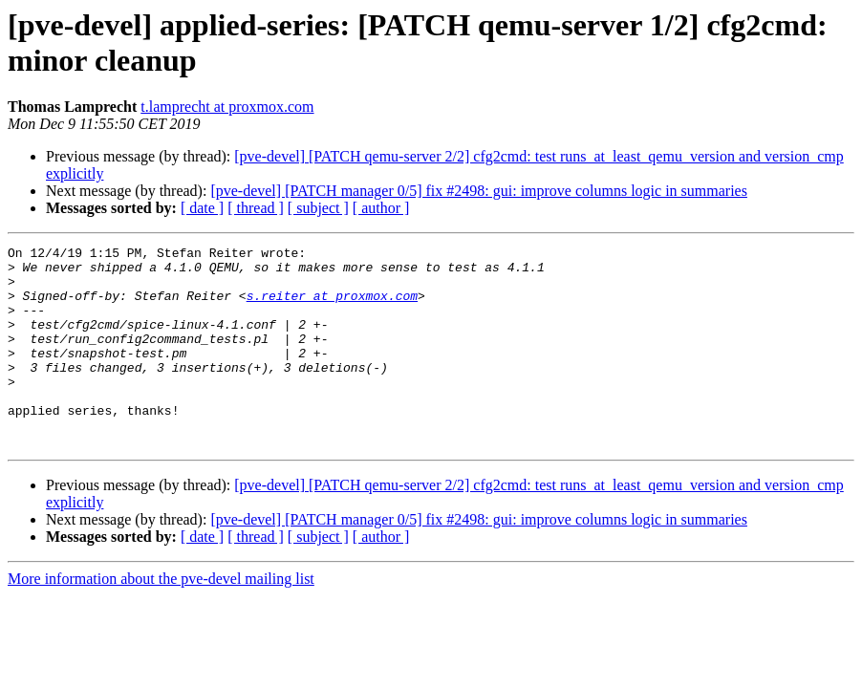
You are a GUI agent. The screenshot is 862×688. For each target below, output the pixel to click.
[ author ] (381, 208)
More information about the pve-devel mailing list (161, 619)
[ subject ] (318, 208)
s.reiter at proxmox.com (332, 306)
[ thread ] (255, 208)
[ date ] (202, 208)
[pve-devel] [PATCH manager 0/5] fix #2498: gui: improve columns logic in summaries (478, 191)
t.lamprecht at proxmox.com (226, 106)
